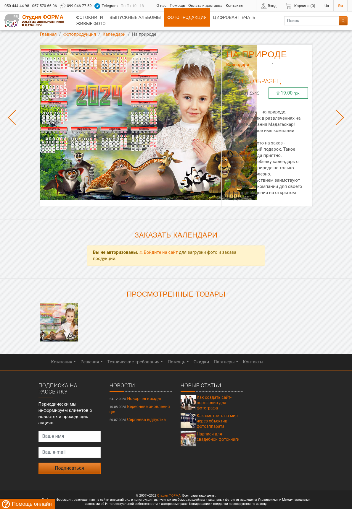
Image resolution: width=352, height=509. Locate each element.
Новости (122, 385)
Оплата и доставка (205, 5)
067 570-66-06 (44, 6)
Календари (114, 34)
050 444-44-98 (16, 6)
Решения (90, 362)
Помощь (177, 5)
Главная (48, 34)
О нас (161, 5)
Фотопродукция (187, 17)
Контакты (234, 5)
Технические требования (133, 362)
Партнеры (224, 362)
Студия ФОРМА (169, 495)
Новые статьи (201, 385)
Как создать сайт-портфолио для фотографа (214, 402)
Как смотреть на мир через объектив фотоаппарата (217, 421)
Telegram (106, 6)
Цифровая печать (234, 17)
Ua (326, 6)
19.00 (288, 93)
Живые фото (91, 23)
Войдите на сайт (158, 252)
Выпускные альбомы (135, 17)
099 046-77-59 (75, 6)
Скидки (201, 362)
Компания (61, 362)
